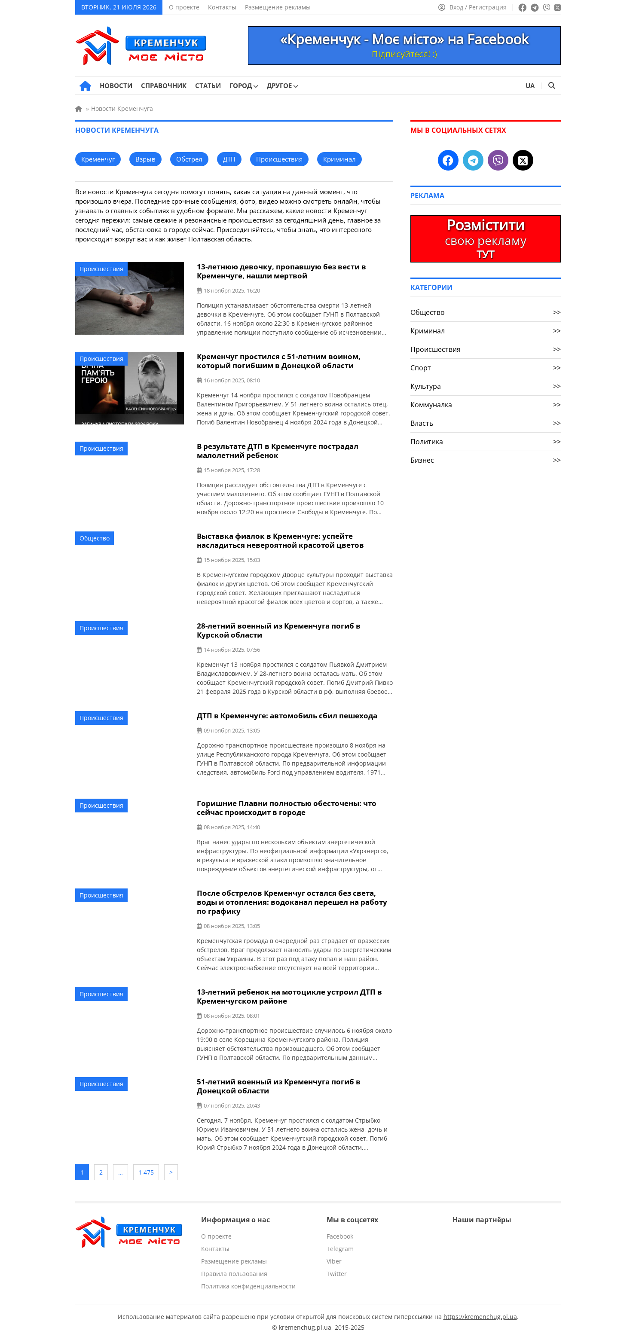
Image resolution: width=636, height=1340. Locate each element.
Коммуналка (485, 405)
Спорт (485, 368)
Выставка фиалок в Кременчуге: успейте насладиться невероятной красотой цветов (280, 540)
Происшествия (101, 269)
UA (530, 85)
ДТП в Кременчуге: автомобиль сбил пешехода (287, 715)
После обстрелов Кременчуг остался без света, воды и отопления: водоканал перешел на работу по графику (292, 902)
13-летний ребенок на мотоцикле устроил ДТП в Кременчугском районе (289, 996)
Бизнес (485, 460)
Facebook (340, 1236)
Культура (485, 386)
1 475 (146, 1172)
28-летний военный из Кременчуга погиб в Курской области (279, 630)
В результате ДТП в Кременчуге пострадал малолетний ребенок (277, 450)
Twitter (337, 1274)
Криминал (485, 331)
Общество (95, 538)
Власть (485, 423)
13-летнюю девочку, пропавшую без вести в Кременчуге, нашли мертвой (281, 271)
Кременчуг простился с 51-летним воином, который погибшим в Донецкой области (279, 360)
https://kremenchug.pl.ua (480, 1317)
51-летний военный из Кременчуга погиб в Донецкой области (279, 1086)
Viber (334, 1261)
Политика (485, 441)
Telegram (340, 1249)
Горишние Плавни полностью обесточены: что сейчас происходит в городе (286, 807)
